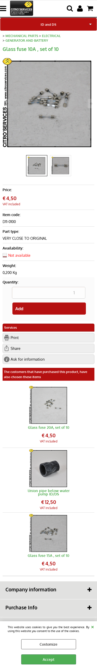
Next (91, 103)
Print (15, 337)
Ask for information (28, 359)
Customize (48, 644)
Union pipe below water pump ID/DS (49, 492)
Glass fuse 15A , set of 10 (48, 555)
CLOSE (92, 626)
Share (15, 348)
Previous (6, 103)
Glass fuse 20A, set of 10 (48, 427)
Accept (48, 659)
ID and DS (48, 24)
